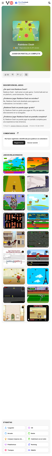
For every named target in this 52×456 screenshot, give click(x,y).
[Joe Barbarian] (38, 165)
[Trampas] (14, 450)
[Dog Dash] (14, 184)
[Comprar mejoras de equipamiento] (14, 439)
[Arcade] (14, 433)
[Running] (38, 444)
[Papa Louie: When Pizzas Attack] (38, 313)
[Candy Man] (14, 165)
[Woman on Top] (38, 276)
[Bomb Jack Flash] (14, 202)
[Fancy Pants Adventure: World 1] (38, 184)
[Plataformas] (14, 444)
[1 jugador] (14, 428)
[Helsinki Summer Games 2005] (38, 221)
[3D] (38, 428)
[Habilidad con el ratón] (38, 439)
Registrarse (19, 143)
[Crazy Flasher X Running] (14, 295)
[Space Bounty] (38, 239)
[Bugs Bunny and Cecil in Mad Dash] (38, 295)
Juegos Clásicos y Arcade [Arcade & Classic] (19, 126)
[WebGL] (38, 450)
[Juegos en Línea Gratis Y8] (9, 3)
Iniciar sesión (32, 143)
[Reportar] (19, 75)
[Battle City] (14, 221)
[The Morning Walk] (14, 313)
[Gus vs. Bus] (38, 258)
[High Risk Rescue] (14, 239)
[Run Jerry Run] (14, 276)
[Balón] (38, 433)
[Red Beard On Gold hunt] (38, 202)
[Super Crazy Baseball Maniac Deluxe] (14, 258)
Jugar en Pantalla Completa (26, 54)
